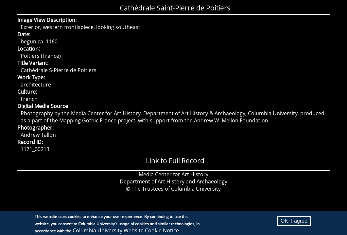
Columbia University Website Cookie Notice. (126, 231)
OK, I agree (294, 221)
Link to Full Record (175, 160)
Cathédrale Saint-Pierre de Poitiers (175, 7)
